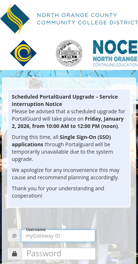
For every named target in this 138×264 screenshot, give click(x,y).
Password (43, 253)
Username (36, 230)
